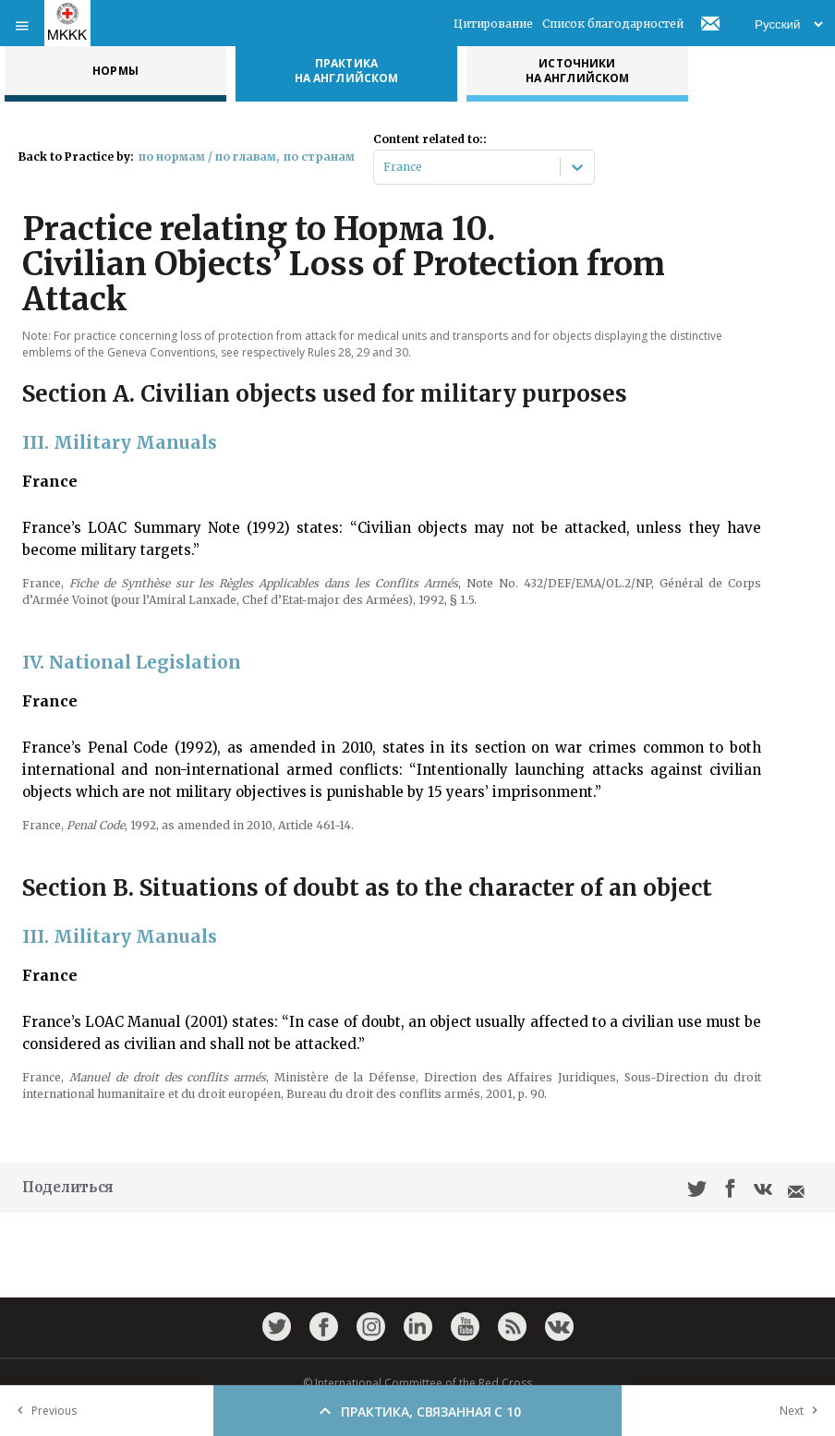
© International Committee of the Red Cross (417, 1383)
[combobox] (384, 167)
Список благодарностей (613, 23)
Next (803, 1410)
